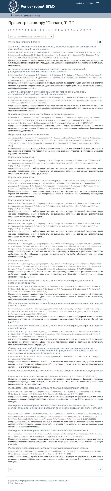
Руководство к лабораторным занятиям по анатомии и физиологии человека (48, 388)
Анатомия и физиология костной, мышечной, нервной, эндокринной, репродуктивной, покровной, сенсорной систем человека (52, 47)
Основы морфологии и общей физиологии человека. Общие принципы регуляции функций (55, 370)
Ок (51, 36)
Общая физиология (18, 240)
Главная (16, 15)
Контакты (19, 483)
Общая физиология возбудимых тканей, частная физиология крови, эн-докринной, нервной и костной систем (51, 281)
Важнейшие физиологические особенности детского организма (41, 114)
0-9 (9, 30)
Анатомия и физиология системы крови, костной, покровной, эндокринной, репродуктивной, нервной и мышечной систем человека (47, 70)
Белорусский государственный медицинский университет (33, 480)
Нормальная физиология (21, 157)
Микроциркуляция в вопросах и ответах (28, 134)
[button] (80, 3)
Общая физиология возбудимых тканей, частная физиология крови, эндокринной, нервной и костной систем (55, 304)
